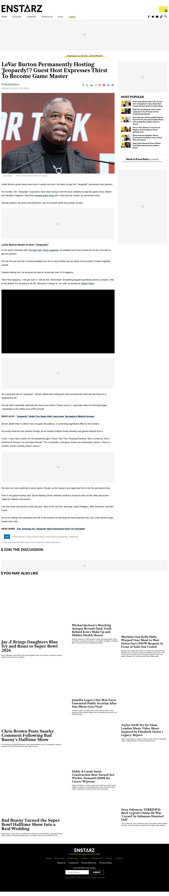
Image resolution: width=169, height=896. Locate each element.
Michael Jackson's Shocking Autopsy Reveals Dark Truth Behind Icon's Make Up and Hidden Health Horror (91, 634)
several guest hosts (45, 200)
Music (83, 18)
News (49, 862)
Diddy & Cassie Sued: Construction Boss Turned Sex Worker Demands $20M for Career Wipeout (93, 781)
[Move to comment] (113, 89)
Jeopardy (73, 541)
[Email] (108, 89)
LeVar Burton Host (35, 541)
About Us (61, 867)
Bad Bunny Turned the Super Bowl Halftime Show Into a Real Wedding (30, 828)
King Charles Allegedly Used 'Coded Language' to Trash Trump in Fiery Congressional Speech (147, 116)
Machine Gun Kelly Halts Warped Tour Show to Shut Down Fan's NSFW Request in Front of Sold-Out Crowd (142, 646)
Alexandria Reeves (11, 88)
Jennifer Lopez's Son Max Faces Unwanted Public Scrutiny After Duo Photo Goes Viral (94, 708)
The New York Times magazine (43, 254)
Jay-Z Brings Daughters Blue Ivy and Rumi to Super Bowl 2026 (29, 650)
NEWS (5, 18)
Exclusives (23, 18)
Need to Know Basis (137, 163)
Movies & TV (64, 18)
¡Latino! (98, 18)
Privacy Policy (105, 867)
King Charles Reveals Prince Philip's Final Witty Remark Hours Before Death (147, 149)
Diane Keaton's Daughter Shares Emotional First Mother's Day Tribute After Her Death (147, 142)
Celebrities (42, 18)
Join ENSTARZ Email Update (84, 872)
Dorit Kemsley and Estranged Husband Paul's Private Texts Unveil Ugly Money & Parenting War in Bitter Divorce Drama (148, 125)
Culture (84, 862)
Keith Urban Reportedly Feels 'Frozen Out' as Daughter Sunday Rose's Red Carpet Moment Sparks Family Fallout (148, 108)
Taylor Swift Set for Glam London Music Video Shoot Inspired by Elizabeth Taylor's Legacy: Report (142, 734)
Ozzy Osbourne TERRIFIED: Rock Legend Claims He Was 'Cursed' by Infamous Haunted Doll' (142, 819)
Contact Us (73, 867)
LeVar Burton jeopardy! (56, 541)
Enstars (21, 8)
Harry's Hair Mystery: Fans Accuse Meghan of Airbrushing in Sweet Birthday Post (146, 134)
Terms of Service (88, 867)
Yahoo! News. (88, 288)
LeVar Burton (18, 541)
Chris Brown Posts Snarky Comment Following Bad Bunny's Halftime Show (27, 739)
